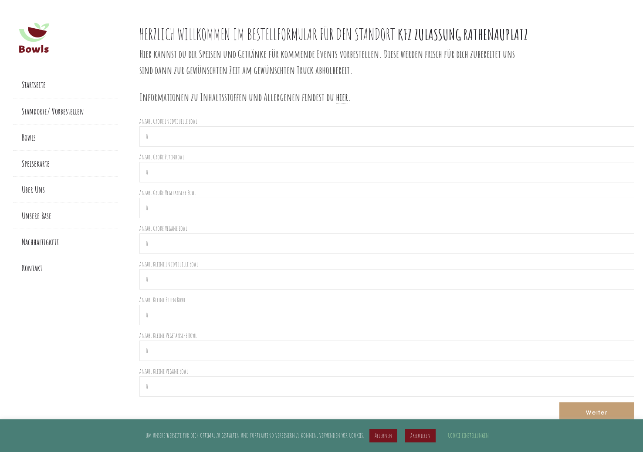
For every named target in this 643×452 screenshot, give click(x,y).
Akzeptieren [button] (420, 435)
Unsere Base (36, 215)
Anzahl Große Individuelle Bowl (168, 121)
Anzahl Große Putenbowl (161, 157)
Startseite (34, 84)
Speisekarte (36, 163)
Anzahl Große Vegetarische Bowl (167, 192)
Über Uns (33, 189)
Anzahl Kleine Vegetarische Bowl (168, 335)
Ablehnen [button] (383, 435)
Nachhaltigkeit (40, 241)
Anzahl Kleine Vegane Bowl (163, 371)
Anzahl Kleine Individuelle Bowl (168, 264)
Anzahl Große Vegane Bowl (163, 228)
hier (342, 97)
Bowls (29, 137)
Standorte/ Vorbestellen (53, 111)
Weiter (597, 412)
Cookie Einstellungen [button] (468, 435)
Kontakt (32, 268)
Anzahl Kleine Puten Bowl (162, 300)
